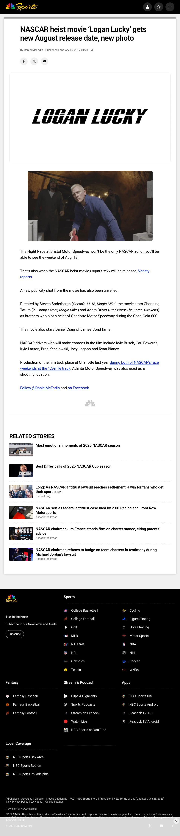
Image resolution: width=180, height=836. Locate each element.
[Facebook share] (24, 61)
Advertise (26, 798)
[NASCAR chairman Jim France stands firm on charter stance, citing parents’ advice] (21, 533)
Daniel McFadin (33, 50)
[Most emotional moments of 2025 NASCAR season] (21, 449)
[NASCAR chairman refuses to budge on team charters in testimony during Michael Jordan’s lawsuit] (21, 554)
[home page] (21, 6)
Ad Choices (12, 798)
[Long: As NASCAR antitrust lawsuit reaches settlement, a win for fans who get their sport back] (21, 491)
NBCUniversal (29, 808)
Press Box (105, 798)
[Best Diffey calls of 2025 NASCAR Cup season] (21, 470)
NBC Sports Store (87, 798)
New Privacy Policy (17, 801)
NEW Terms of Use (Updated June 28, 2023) (139, 798)
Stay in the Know (17, 617)
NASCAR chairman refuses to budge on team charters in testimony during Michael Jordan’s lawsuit (96, 552)
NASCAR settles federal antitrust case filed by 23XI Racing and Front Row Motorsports (96, 510)
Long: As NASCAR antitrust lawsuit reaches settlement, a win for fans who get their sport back (100, 489)
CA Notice (36, 801)
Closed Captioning (56, 798)
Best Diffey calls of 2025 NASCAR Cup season (73, 466)
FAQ (72, 798)
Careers (39, 798)
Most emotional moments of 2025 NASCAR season (78, 445)
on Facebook (78, 388)
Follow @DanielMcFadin (40, 388)
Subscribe (15, 634)
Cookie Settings (54, 801)
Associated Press (46, 517)
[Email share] (44, 61)
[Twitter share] (34, 61)
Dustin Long (43, 496)
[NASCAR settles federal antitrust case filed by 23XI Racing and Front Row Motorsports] (21, 512)
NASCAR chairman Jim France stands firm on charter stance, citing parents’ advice (98, 531)
